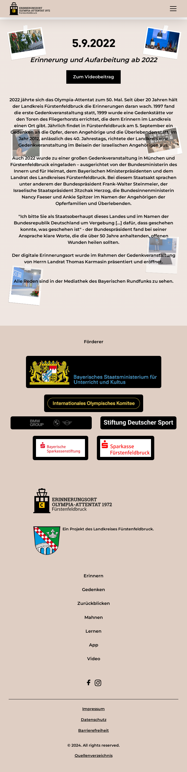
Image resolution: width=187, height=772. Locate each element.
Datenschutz (93, 719)
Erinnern (93, 575)
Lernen (93, 631)
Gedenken (93, 589)
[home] (29, 8)
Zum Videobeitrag (93, 76)
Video (93, 658)
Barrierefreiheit (93, 730)
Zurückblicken (93, 603)
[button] (172, 8)
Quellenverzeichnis (94, 755)
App (93, 645)
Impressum (93, 708)
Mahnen (93, 617)
